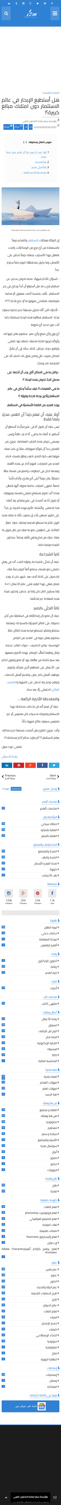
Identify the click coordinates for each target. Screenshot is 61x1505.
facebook (16, 789)
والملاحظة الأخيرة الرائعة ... (34, 173)
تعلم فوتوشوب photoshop (41, 1213)
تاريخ (54, 1300)
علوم (54, 1276)
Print (18, 126)
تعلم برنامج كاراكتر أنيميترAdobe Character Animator (29, 1251)
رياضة (54, 967)
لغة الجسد (51, 1095)
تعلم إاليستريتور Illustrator (41, 1237)
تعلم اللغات (50, 1207)
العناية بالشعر (49, 836)
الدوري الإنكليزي (47, 961)
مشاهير (52, 1128)
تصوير (53, 1158)
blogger (6, 789)
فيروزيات (52, 1170)
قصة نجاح (51, 1037)
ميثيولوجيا (51, 1347)
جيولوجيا (52, 1342)
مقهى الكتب (49, 1004)
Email (8, 126)
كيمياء (53, 1330)
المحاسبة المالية (47, 1061)
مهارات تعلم (50, 1089)
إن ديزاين (52, 1243)
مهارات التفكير (48, 1083)
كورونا (53, 870)
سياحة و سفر (49, 1134)
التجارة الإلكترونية (47, 1043)
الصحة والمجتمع (47, 852)
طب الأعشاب (49, 876)
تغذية (53, 1192)
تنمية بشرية (50, 1077)
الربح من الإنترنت (48, 1031)
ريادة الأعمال (9, 756)
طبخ (54, 1186)
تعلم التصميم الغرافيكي (43, 1219)
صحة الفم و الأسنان (45, 864)
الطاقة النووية (49, 1360)
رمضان (53, 1381)
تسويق (52, 1025)
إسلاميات (51, 1375)
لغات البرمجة (49, 1225)
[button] (30, 1406)
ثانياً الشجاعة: (40, 162)
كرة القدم (51, 973)
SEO (54, 1055)
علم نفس (51, 1270)
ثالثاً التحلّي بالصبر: (38, 167)
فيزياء (53, 1317)
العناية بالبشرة (49, 830)
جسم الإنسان (49, 1324)
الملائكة (52, 1387)
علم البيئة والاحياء (47, 1287)
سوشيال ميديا (49, 1146)
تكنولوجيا (51, 1122)
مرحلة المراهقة (48, 940)
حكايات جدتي (49, 934)
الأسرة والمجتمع (47, 1140)
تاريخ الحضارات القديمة (44, 1294)
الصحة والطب (49, 858)
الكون (53, 1282)
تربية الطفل (50, 928)
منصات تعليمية (48, 1231)
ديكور (54, 1164)
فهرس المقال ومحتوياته (37, 142)
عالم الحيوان (50, 1306)
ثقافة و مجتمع (48, 1110)
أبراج (54, 1152)
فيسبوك (52, 1049)
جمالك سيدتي (49, 824)
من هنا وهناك (49, 1116)
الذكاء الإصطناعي (46, 1336)
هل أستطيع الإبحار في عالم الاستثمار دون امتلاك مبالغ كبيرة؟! (30, 106)
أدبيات (53, 988)
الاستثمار (33, 240)
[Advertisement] (30, 59)
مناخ (54, 1354)
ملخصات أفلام (48, 809)
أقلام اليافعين (49, 945)
